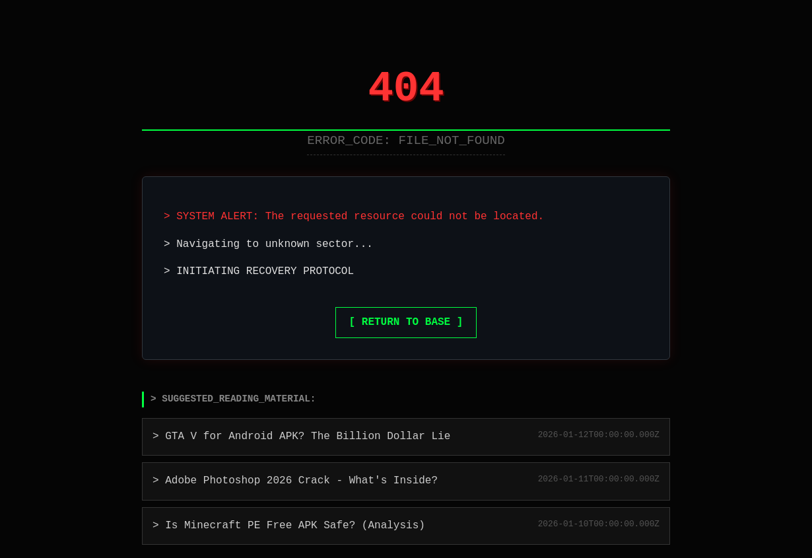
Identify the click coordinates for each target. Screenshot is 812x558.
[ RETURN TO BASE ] (406, 322)
